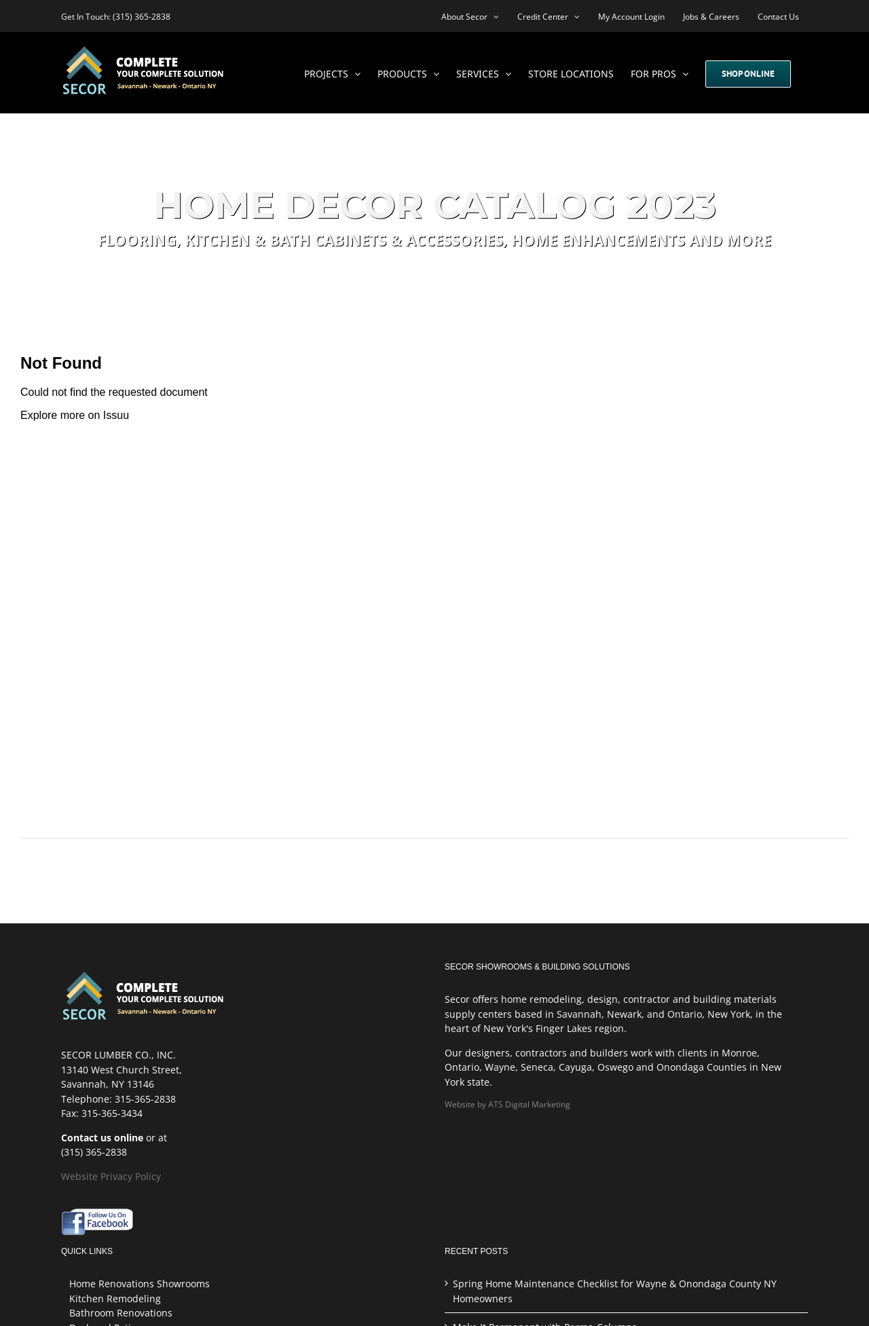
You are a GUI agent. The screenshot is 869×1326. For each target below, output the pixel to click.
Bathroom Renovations (120, 1312)
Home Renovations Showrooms (139, 1283)
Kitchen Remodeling (115, 1298)
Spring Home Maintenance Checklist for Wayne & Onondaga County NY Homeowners (615, 1291)
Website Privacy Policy (111, 1176)
